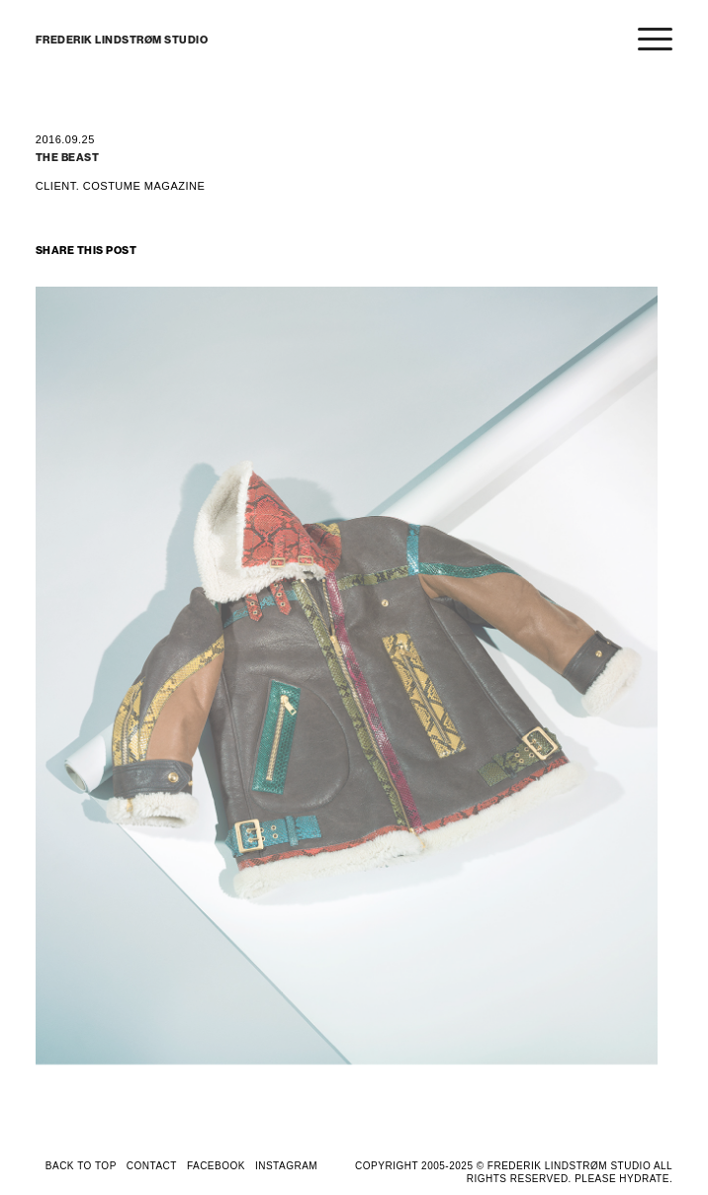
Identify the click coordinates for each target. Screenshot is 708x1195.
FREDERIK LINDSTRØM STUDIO (122, 40)
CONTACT (152, 1165)
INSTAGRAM (286, 1165)
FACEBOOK (216, 1165)
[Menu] (645, 40)
